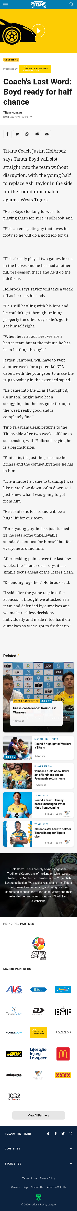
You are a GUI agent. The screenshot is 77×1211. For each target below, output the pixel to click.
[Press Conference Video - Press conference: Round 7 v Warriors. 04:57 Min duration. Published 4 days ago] (38, 697)
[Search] (71, 4)
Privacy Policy (47, 1178)
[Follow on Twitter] (63, 1133)
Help (25, 1187)
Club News (11, 59)
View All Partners (38, 1115)
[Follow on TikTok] (48, 1133)
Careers (15, 1187)
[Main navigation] (5, 4)
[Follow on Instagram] (70, 1133)
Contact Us (37, 1187)
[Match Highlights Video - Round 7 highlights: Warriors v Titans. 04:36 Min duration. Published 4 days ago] (38, 748)
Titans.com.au (12, 112)
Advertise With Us (56, 1187)
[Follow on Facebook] (55, 1133)
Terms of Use (29, 1178)
